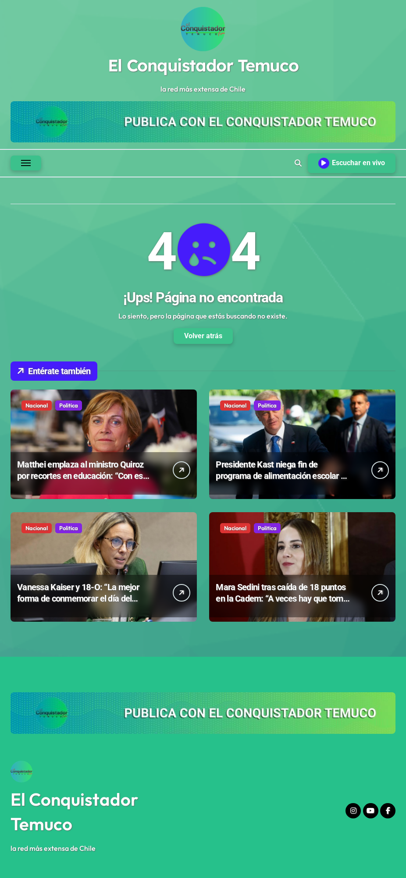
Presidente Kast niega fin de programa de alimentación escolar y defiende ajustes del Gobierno (280, 475)
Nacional (36, 405)
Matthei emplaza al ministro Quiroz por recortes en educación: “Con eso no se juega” (82, 475)
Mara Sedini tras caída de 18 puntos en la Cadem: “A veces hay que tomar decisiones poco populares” (283, 598)
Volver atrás (203, 336)
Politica (68, 405)
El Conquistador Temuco (203, 65)
